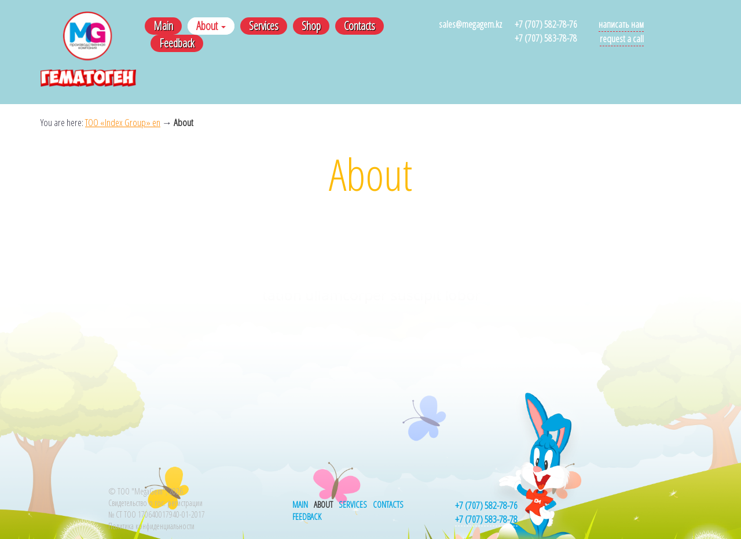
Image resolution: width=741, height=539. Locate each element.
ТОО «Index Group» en (122, 122)
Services (263, 26)
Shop (311, 26)
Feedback (177, 43)
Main (163, 26)
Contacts (359, 26)
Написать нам (621, 24)
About (211, 26)
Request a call (622, 38)
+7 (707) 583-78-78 (546, 38)
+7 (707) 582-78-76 (546, 24)
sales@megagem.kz (470, 24)
